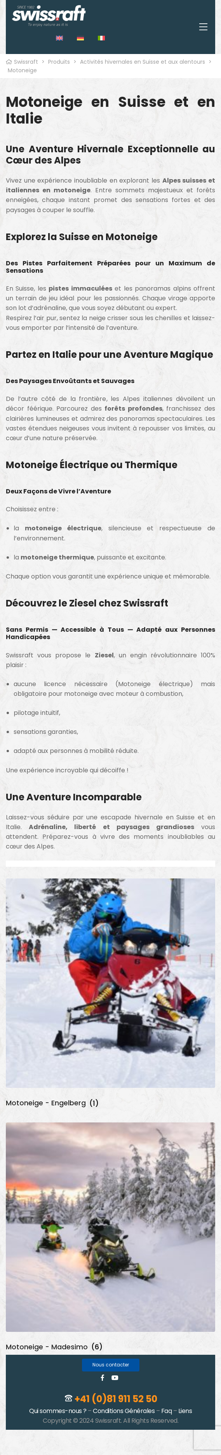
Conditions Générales (124, 1410)
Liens (185, 1410)
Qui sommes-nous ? (58, 1410)
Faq (166, 1410)
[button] (110, 1365)
